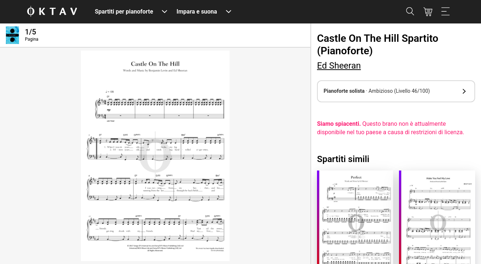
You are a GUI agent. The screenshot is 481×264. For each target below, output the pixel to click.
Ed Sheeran (339, 65)
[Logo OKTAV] (52, 12)
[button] (396, 91)
